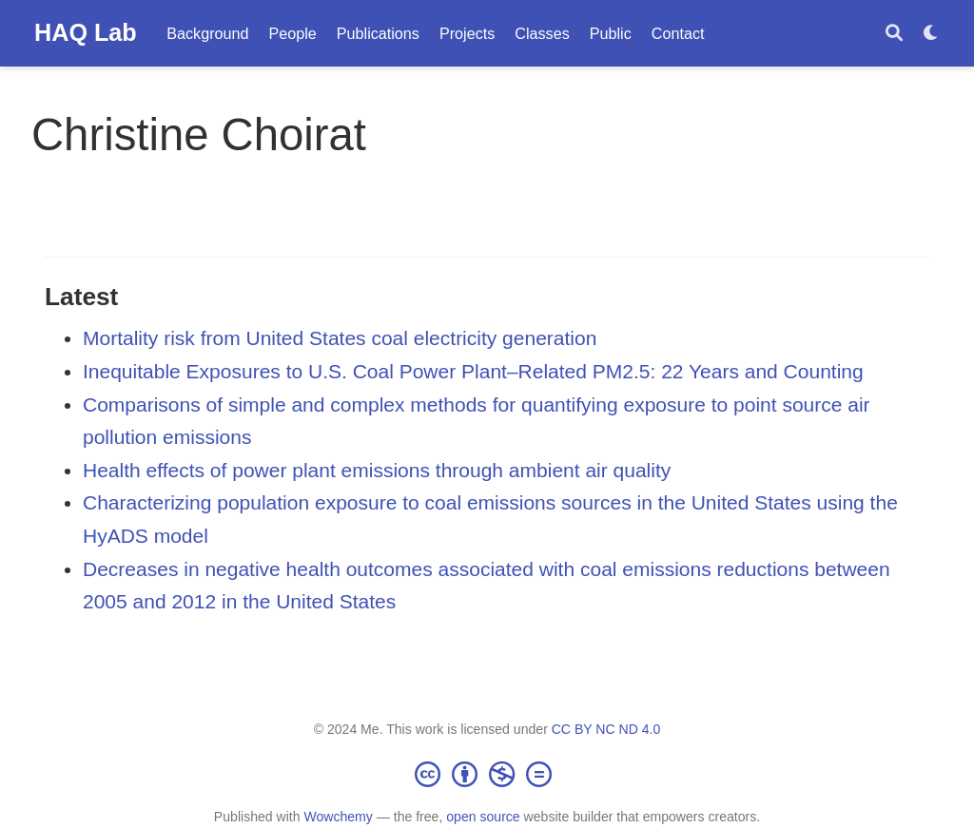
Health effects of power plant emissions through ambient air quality (377, 470)
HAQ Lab (85, 32)
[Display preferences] (931, 34)
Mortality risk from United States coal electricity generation (339, 338)
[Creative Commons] (487, 773)
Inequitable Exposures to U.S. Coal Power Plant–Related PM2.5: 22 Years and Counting (473, 371)
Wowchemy (337, 816)
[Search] (894, 34)
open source (482, 816)
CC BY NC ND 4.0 (606, 729)
